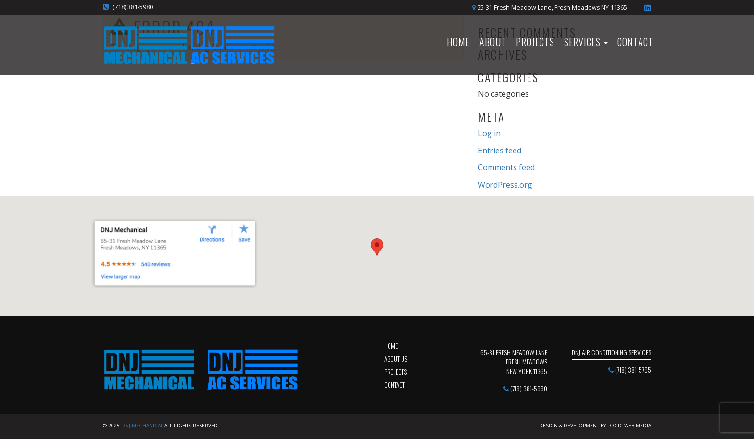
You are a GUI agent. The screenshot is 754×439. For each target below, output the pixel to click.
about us (395, 359)
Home (391, 346)
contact (394, 384)
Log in (489, 133)
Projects (535, 42)
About (492, 42)
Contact (635, 42)
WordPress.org (505, 184)
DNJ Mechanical (142, 425)
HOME (458, 42)
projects (395, 371)
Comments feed (506, 167)
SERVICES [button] (586, 42)
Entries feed (499, 150)
